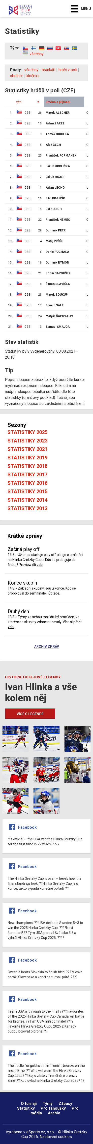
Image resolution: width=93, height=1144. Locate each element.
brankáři (48, 69)
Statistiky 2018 (27, 466)
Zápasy (65, 1103)
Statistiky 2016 (27, 483)
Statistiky (26, 1108)
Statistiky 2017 (27, 475)
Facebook (27, 827)
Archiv (54, 1113)
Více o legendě (30, 714)
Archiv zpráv (46, 647)
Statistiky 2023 (27, 441)
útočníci (32, 75)
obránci (16, 75)
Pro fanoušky (53, 1108)
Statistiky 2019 (27, 458)
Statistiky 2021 (27, 449)
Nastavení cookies (56, 1136)
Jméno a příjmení (58, 102)
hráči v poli (68, 69)
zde (40, 565)
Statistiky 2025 (27, 432)
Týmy (48, 1103)
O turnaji (29, 1103)
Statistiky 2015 (27, 491)
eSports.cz (35, 1132)
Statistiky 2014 (27, 500)
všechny (37, 54)
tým (19, 102)
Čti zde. (54, 593)
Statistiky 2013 (27, 508)
